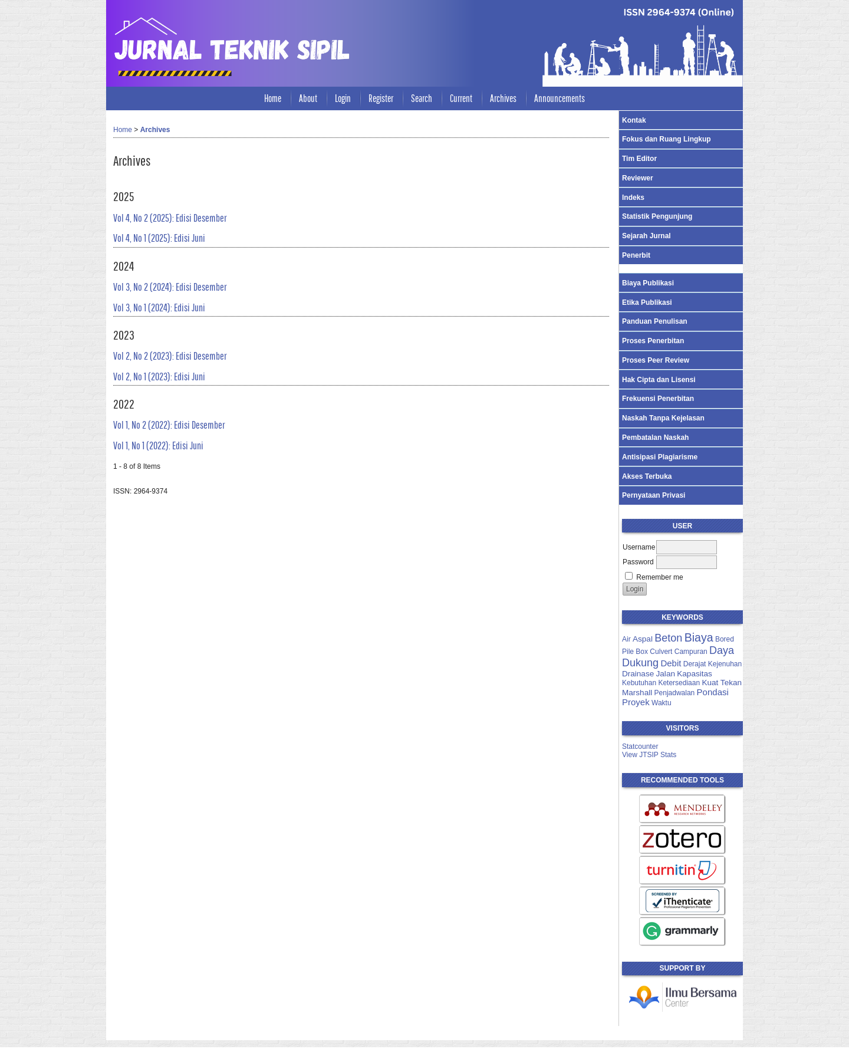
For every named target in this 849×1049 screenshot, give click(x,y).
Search (421, 98)
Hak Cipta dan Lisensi (659, 380)
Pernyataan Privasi (653, 495)
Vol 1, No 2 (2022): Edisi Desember (169, 425)
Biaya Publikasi (648, 283)
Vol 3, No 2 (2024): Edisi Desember (170, 287)
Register (380, 98)
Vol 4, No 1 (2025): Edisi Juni (159, 238)
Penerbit (636, 255)
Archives (503, 98)
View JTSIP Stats (649, 755)
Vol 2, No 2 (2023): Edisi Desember (170, 356)
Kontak (634, 120)
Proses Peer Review (655, 360)
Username (639, 547)
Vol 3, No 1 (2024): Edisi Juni (159, 307)
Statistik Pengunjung (657, 216)
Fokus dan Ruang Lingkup (666, 139)
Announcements (559, 98)
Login (343, 98)
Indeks (633, 197)
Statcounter (640, 746)
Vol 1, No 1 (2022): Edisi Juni (158, 445)
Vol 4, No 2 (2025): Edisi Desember (170, 218)
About (308, 98)
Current (461, 98)
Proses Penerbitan (653, 341)
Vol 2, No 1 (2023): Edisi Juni (159, 376)
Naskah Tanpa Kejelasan (663, 418)
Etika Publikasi (647, 302)
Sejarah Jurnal (646, 236)
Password (638, 562)
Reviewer (637, 178)
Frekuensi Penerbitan (658, 398)
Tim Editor (639, 158)
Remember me (659, 577)
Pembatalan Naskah (655, 437)
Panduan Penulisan (654, 321)
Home (272, 98)
